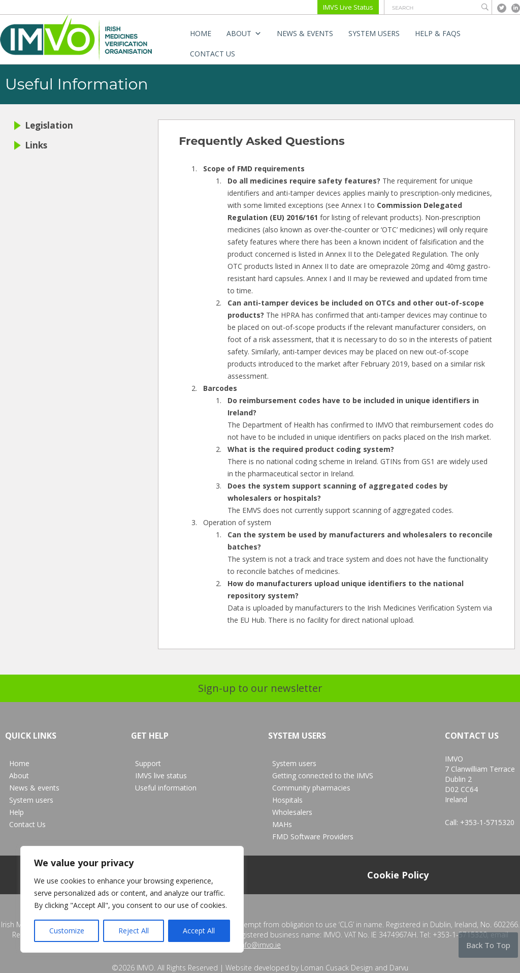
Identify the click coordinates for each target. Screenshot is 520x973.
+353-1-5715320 (487, 822)
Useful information (166, 788)
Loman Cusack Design (337, 967)
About (244, 33)
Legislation (43, 125)
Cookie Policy (398, 875)
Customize (66, 930)
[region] (132, 899)
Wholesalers (292, 812)
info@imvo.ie (260, 945)
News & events (305, 33)
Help (16, 812)
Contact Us (212, 53)
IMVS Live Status (348, 7)
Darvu (398, 967)
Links (30, 145)
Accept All (199, 930)
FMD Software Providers (312, 836)
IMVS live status (161, 775)
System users (374, 33)
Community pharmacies (311, 788)
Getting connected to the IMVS (322, 775)
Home (200, 33)
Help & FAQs (438, 33)
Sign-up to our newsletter (260, 688)
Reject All (133, 930)
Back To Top (488, 945)
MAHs (282, 824)
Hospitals (287, 800)
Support (148, 763)
